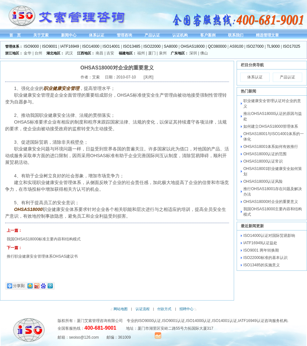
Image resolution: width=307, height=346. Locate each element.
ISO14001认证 (224, 320)
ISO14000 (90, 46)
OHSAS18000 (193, 46)
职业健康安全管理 (61, 88)
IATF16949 (69, 46)
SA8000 (170, 46)
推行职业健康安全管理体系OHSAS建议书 (42, 256)
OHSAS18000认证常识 (263, 161)
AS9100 (236, 46)
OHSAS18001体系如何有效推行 (270, 146)
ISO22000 (152, 46)
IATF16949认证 (251, 320)
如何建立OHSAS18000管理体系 (270, 126)
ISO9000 (31, 46)
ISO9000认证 (149, 320)
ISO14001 (111, 46)
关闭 (148, 77)
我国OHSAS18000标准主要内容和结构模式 (44, 239)
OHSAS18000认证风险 (263, 181)
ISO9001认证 (173, 320)
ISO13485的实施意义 (261, 265)
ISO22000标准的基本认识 (265, 257)
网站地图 (121, 309)
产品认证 (287, 77)
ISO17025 (291, 46)
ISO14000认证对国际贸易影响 (269, 235)
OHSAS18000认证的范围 (265, 154)
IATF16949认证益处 (260, 243)
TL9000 (273, 46)
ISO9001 (49, 46)
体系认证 (255, 77)
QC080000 (217, 46)
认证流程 (143, 309)
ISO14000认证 (198, 320)
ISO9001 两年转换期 (261, 250)
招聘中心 (186, 309)
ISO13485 (131, 46)
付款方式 (164, 309)
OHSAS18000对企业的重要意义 (270, 201)
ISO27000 (255, 46)
